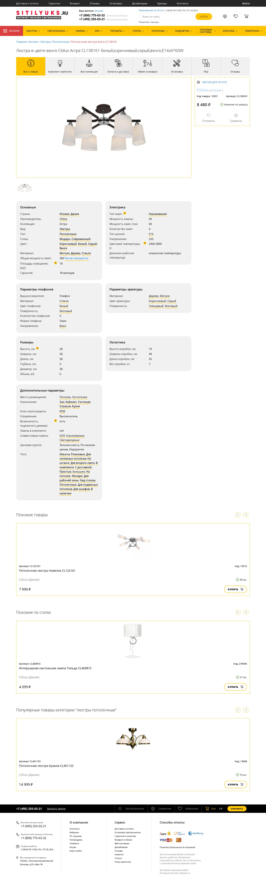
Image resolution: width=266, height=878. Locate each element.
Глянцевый (156, 306)
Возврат (75, 3)
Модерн (65, 239)
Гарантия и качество (125, 836)
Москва (99, 11)
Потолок (65, 397)
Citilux (63, 219)
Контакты (183, 3)
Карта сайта (76, 850)
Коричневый (68, 244)
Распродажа (76, 839)
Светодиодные (69, 440)
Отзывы (95, 3)
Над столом (87, 480)
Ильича (65, 454)
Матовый (66, 311)
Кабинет (71, 402)
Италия (64, 214)
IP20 (62, 411)
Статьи (118, 858)
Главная (21, 42)
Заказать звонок (56, 808)
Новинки (74, 843)
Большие (79, 471)
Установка (116, 3)
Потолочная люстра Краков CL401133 (46, 766)
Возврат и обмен (123, 839)
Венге (63, 248)
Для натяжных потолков (75, 456)
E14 (151, 234)
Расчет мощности (76, 258)
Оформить (237, 808)
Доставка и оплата (27, 3)
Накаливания (158, 214)
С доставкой (83, 467)
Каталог (11, 31)
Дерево (75, 253)
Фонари (77, 476)
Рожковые (78, 454)
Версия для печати (214, 82)
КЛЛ (62, 435)
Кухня (76, 406)
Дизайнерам (139, 3)
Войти (246, 3)
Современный (81, 239)
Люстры (45, 42)
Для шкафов (81, 489)
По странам (76, 836)
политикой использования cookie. (179, 863)
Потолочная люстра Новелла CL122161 (47, 571)
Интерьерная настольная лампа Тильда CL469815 (55, 668)
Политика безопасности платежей (177, 847)
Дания (75, 214)
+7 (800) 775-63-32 (103, 15)
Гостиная (84, 402)
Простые (65, 471)
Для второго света (83, 463)
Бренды (162, 3)
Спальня (65, 406)
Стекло (86, 253)
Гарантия (54, 3)
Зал (62, 402)
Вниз (63, 326)
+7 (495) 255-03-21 (103, 19)
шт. (211, 809)
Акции (73, 847)
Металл (64, 253)
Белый (82, 244)
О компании (79, 822)
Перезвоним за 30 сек (151, 10)
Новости (119, 854)
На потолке (79, 397)
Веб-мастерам (122, 843)
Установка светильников (127, 832)
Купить (235, 589)
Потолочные (60, 42)
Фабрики (74, 832)
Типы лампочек (123, 861)
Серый (92, 244)
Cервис (120, 822)
